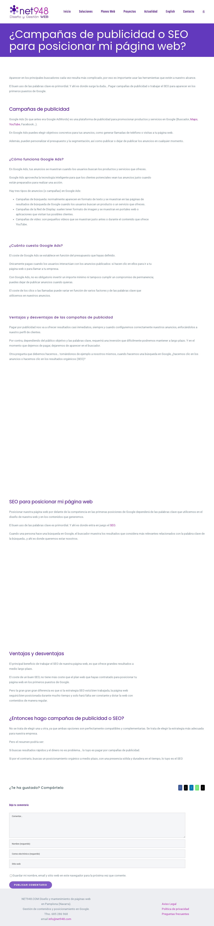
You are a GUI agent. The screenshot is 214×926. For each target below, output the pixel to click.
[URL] (97, 864)
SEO (112, 525)
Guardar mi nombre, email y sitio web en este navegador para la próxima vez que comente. (69, 875)
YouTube (14, 124)
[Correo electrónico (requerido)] (97, 854)
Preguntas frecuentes (175, 914)
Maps (193, 119)
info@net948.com (59, 919)
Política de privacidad (175, 909)
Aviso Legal (169, 904)
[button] (203, 12)
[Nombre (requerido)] (97, 844)
